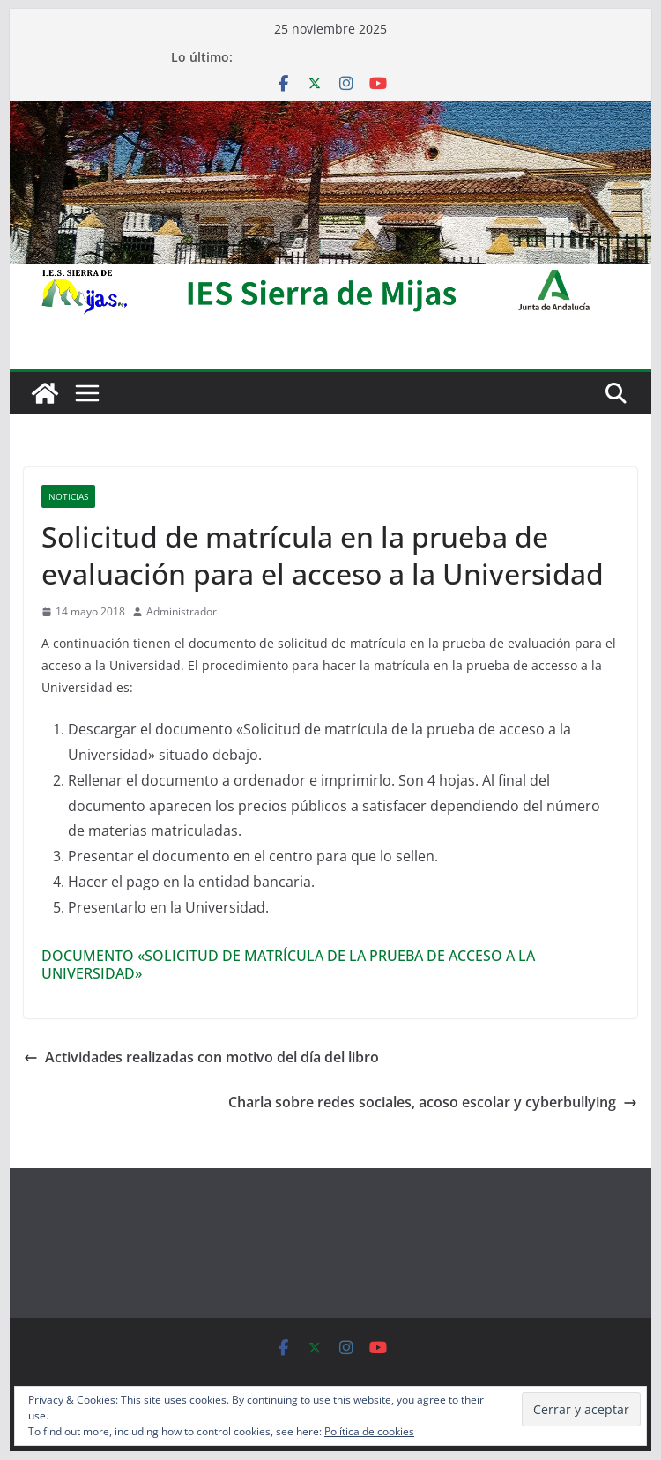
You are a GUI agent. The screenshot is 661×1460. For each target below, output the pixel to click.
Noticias (68, 496)
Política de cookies (369, 1431)
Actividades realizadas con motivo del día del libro (201, 1057)
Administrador (181, 611)
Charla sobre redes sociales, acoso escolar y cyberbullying (432, 1102)
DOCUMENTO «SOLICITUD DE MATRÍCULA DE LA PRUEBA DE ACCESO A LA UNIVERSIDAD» (288, 965)
